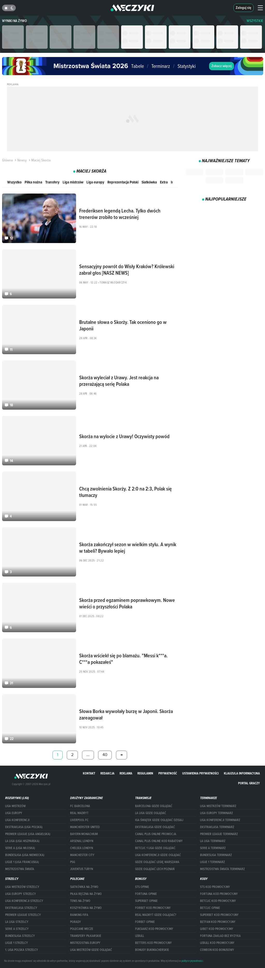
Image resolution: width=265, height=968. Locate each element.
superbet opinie (146, 901)
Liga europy (95, 182)
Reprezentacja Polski (122, 182)
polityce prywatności (192, 961)
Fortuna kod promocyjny (219, 894)
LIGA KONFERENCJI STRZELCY (24, 901)
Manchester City (82, 855)
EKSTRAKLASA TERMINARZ (217, 827)
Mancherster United (85, 827)
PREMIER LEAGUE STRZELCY (23, 915)
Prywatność (167, 773)
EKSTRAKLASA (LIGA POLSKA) (23, 827)
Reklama (126, 773)
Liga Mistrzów (15, 806)
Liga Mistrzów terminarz (218, 806)
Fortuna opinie (146, 894)
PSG (72, 862)
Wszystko (14, 182)
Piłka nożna (33, 182)
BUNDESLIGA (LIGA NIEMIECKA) (24, 855)
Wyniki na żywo (14, 21)
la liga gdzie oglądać (150, 813)
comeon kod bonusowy (217, 950)
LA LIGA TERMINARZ (212, 841)
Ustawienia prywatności (200, 773)
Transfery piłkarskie (85, 936)
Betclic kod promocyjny (218, 901)
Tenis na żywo (80, 901)
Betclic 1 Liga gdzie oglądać (155, 848)
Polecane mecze (81, 929)
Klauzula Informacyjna (242, 773)
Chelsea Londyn (81, 848)
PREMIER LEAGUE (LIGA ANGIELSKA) (27, 834)
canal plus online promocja (155, 834)
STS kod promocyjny (215, 887)
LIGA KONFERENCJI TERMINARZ (220, 820)
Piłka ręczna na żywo (86, 894)
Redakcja (107, 773)
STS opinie (142, 887)
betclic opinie (210, 908)
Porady (75, 922)
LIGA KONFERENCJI (17, 820)
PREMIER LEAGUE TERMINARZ (219, 834)
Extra (164, 182)
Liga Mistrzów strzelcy (22, 887)
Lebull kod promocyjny (217, 943)
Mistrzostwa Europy (85, 943)
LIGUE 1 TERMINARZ (212, 862)
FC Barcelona (80, 806)
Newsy (20, 160)
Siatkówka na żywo (84, 887)
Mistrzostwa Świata (19, 869)
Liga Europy (13, 813)
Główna (7, 160)
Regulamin (145, 773)
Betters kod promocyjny (153, 943)
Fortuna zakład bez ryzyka (220, 936)
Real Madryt (79, 813)
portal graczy (249, 783)
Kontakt (89, 773)
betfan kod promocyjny (217, 922)
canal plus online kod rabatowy (159, 841)
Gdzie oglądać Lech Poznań (154, 869)
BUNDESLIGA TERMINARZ (216, 855)
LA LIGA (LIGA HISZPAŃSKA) (22, 841)
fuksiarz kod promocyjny (154, 929)
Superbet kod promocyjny (219, 915)
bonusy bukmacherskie (152, 950)
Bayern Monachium (84, 834)
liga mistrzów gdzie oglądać (91, 950)
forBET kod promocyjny (153, 908)
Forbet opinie (145, 922)
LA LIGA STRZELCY (16, 922)
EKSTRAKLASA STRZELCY (21, 908)
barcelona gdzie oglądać (153, 806)
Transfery (52, 182)
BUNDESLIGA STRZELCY (20, 936)
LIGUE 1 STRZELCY (16, 943)
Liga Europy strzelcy (20, 894)
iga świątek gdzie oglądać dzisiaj (159, 820)
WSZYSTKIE (255, 21)
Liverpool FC (79, 820)
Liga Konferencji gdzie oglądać (158, 855)
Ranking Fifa (79, 915)
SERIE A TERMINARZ (213, 848)
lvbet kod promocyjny (216, 929)
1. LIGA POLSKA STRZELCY (21, 950)
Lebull (139, 936)
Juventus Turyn (81, 869)
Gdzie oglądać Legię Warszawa (157, 862)
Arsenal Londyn (81, 841)
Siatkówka (149, 182)
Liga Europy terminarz (216, 813)
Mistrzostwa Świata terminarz (222, 869)
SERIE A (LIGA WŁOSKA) (20, 848)
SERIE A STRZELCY (17, 929)
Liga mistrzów (73, 182)
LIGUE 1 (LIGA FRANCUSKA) (22, 862)
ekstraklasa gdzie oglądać (155, 827)
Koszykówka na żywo (86, 908)
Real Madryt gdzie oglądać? (155, 915)
